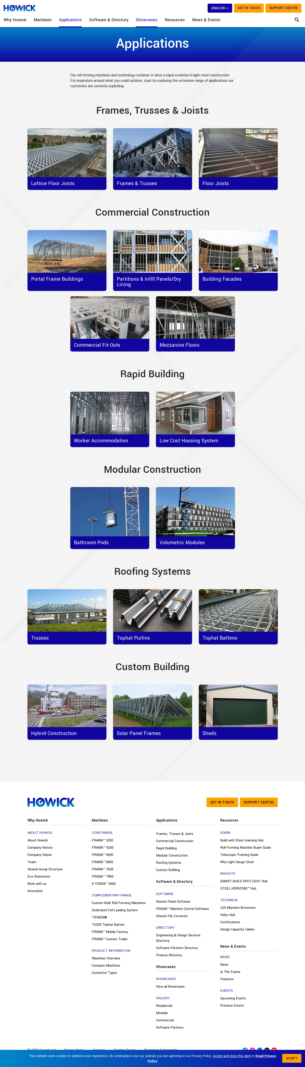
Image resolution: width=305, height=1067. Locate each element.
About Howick (38, 840)
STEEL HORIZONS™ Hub (238, 888)
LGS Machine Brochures (238, 907)
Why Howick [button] (15, 20)
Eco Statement (39, 876)
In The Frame (230, 972)
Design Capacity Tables (237, 929)
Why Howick (38, 820)
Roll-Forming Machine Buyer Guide (245, 847)
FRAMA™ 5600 (102, 855)
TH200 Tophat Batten (108, 924)
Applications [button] (70, 20)
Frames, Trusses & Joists (174, 833)
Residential (164, 1005)
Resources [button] (175, 20)
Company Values (40, 855)
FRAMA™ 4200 (102, 847)
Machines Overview (106, 958)
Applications (166, 820)
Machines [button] (43, 20)
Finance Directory (169, 955)
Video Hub (227, 915)
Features (227, 979)
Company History (40, 847)
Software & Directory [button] (108, 20)
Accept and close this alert (232, 1056)
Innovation (35, 891)
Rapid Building (166, 848)
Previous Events (232, 1005)
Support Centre (283, 8)
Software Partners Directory (177, 948)
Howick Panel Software (173, 901)
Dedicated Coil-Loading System (115, 910)
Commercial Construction (174, 841)
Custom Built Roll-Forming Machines (119, 903)
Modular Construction (172, 855)
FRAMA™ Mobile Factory (110, 932)
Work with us (37, 883)
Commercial (165, 1020)
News (224, 964)
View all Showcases (170, 986)
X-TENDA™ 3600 (104, 883)
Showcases (166, 966)
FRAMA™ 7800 (102, 876)
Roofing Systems (168, 862)
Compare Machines (106, 965)
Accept (292, 1058)
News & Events (233, 946)
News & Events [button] (206, 20)
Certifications (230, 922)
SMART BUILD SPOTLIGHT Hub (244, 881)
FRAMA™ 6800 (102, 862)
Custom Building (168, 870)
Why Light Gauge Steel (237, 862)
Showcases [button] (147, 20)
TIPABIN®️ (99, 917)
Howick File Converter (172, 916)
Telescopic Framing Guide (239, 855)
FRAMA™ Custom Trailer (110, 939)
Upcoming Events (233, 998)
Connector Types (104, 972)
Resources (229, 820)
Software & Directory (174, 881)
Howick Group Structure (45, 869)
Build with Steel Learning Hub (242, 840)
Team (32, 862)
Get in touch (249, 8)
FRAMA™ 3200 (102, 840)
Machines (100, 820)
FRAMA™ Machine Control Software (182, 909)
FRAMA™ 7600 (102, 869)
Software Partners (169, 1027)
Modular (162, 1013)
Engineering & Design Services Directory (178, 938)
